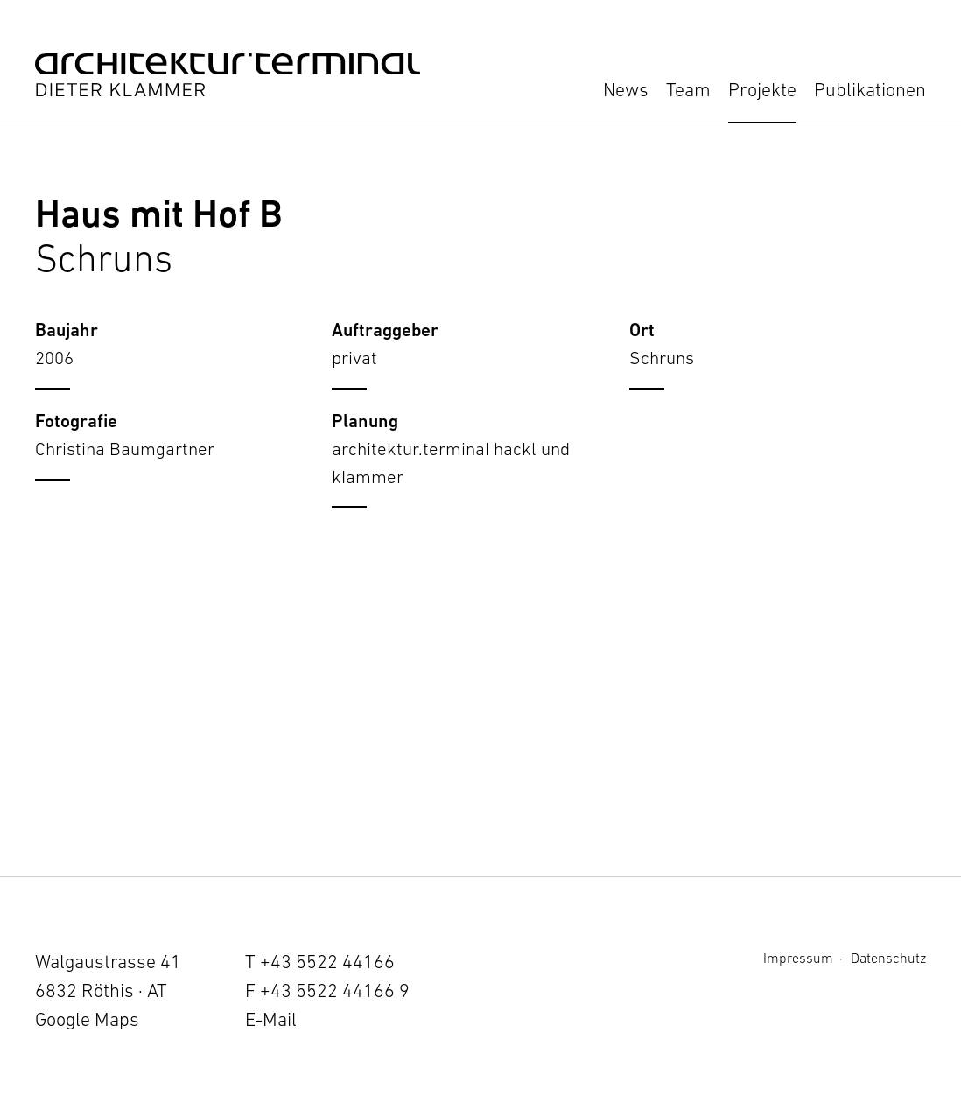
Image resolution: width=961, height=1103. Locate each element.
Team (688, 90)
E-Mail (271, 1019)
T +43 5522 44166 (320, 962)
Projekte (762, 90)
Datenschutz (888, 958)
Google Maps (87, 1019)
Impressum (798, 958)
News (626, 90)
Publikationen (870, 90)
